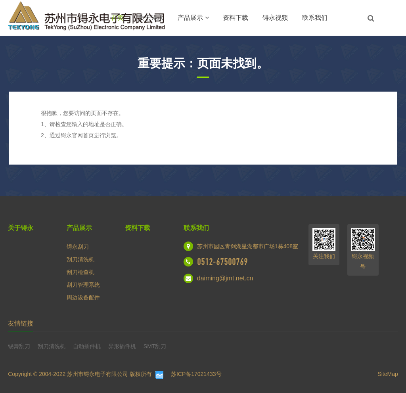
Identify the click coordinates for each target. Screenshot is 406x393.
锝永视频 (275, 17)
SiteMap (387, 374)
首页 (117, 17)
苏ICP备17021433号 (196, 374)
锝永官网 (72, 135)
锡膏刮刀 (19, 346)
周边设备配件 (83, 297)
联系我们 (314, 17)
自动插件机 (87, 346)
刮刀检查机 (80, 272)
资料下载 (235, 17)
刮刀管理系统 (83, 285)
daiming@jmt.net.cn (225, 278)
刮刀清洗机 (80, 259)
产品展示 (193, 17)
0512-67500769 (222, 262)
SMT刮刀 (155, 346)
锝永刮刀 (78, 246)
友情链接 (20, 323)
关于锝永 (150, 17)
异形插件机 (122, 346)
